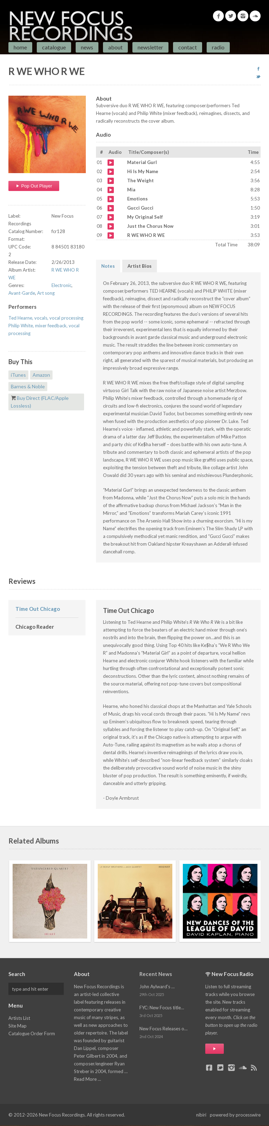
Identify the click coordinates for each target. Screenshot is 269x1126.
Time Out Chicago (37, 609)
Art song (46, 293)
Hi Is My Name (111, 172)
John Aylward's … (156, 986)
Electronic (61, 285)
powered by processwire (235, 1115)
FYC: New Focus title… (161, 1007)
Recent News (155, 974)
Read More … (87, 1079)
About (115, 47)
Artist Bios (139, 266)
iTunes (18, 375)
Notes (108, 266)
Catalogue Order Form (31, 1033)
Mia (111, 190)
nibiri (201, 1115)
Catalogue (54, 47)
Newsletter (150, 47)
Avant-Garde (21, 293)
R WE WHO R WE (111, 235)
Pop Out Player (33, 186)
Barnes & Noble (28, 386)
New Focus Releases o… (163, 1028)
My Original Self (111, 217)
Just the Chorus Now (111, 226)
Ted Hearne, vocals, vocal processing (45, 318)
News (87, 47)
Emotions (111, 199)
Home (20, 47)
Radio (218, 47)
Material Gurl (111, 162)
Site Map (17, 1026)
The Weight (111, 181)
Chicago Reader (34, 626)
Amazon (41, 375)
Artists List (19, 1018)
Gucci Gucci (111, 208)
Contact (187, 47)
